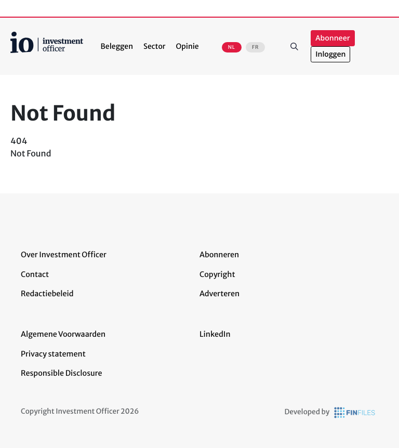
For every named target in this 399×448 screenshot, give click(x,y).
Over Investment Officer (64, 254)
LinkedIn (215, 334)
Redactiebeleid (47, 293)
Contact (35, 274)
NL (231, 47)
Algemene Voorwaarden (63, 334)
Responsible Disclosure (61, 373)
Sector (154, 46)
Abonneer (332, 38)
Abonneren (219, 254)
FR (255, 47)
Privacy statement (53, 354)
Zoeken (294, 46)
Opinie (187, 46)
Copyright (217, 274)
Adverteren (220, 293)
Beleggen (117, 46)
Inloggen (330, 54)
